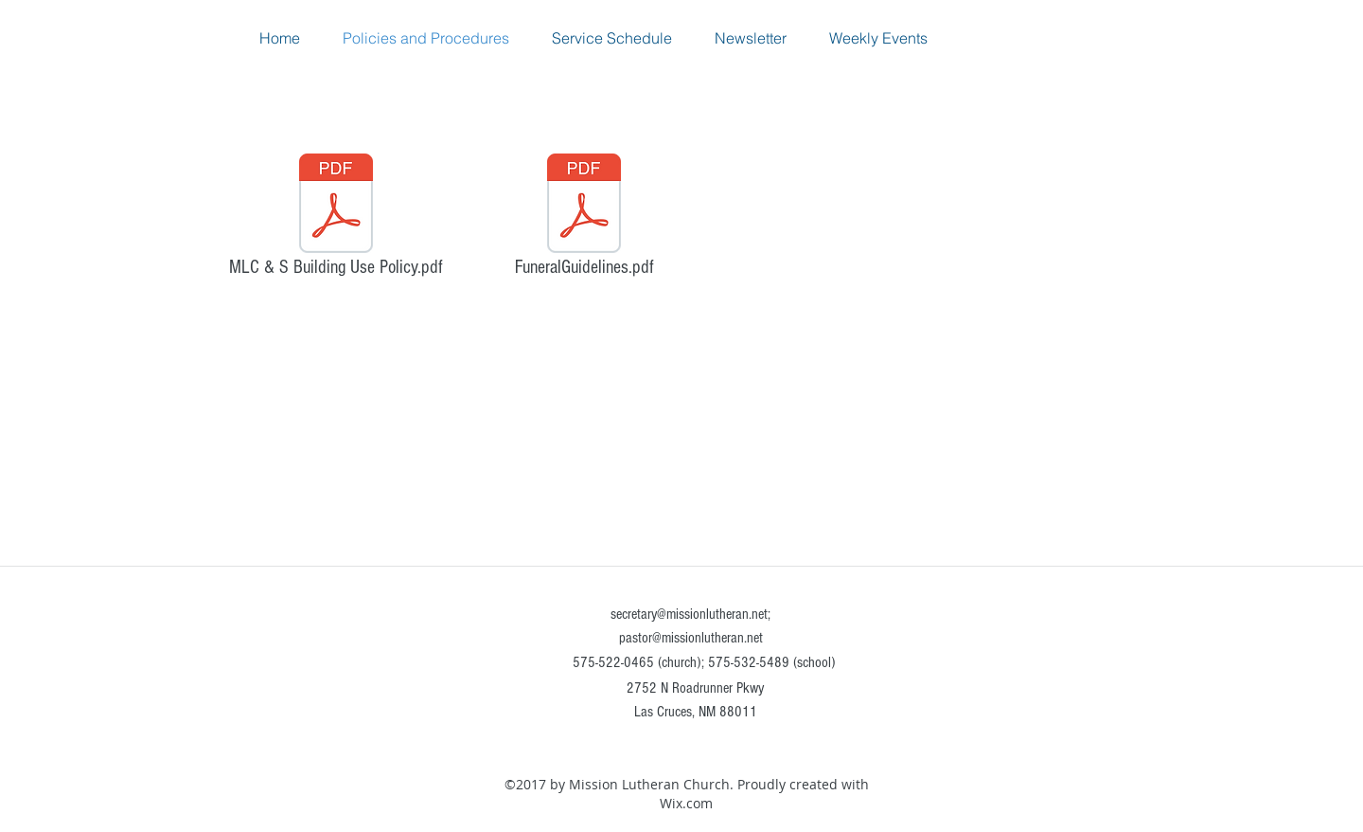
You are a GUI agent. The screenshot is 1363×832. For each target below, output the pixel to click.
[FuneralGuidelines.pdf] (584, 220)
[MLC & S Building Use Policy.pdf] (336, 220)
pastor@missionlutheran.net (691, 637)
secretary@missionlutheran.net (689, 614)
